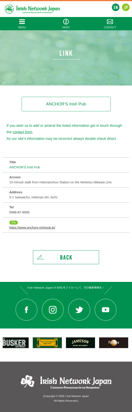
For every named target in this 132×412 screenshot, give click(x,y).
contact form (22, 132)
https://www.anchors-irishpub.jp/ (32, 227)
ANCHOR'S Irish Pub (24, 167)
